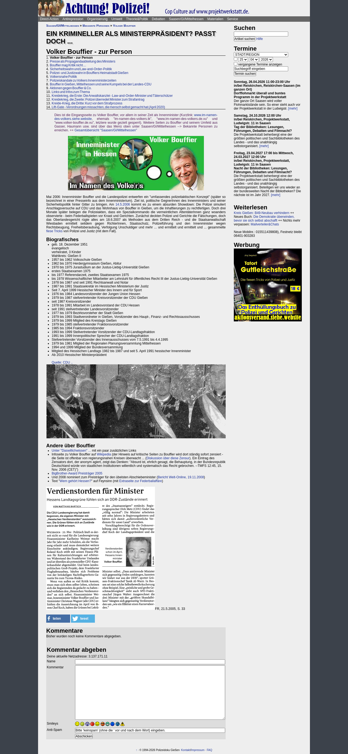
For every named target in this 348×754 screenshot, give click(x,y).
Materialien (215, 19)
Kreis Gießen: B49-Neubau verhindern (261, 213)
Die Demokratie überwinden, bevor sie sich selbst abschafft (264, 218)
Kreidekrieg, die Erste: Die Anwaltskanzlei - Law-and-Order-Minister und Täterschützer (112, 96)
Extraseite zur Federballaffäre (140, 481)
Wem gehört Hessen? (75, 481)
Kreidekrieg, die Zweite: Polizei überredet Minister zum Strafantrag (98, 99)
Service (232, 19)
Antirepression (73, 19)
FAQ (209, 750)
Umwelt (116, 19)
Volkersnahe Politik (63, 77)
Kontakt (185, 750)
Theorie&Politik (137, 19)
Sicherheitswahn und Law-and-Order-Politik (81, 69)
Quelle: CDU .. (62, 362)
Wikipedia (104, 454)
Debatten (158, 19)
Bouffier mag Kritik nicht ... (68, 65)
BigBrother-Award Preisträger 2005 (77, 473)
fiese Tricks (54, 231)
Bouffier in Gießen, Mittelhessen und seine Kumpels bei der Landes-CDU (100, 84)
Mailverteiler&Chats (265, 224)
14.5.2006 (123, 204)
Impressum (197, 750)
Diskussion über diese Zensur (168, 458)
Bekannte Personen (96, 25)
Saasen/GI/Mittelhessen (186, 19)
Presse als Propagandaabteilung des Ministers (82, 61)
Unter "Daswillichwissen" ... (71, 450)
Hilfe (259, 39)
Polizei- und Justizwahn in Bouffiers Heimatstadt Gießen (89, 73)
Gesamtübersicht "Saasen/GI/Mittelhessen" (105, 130)
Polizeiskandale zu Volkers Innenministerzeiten (83, 80)
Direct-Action (49, 19)
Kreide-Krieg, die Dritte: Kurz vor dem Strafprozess (87, 103)
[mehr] (292, 108)
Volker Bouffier (124, 25)
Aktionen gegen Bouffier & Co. (71, 88)
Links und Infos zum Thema (71, 92)
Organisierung (97, 19)
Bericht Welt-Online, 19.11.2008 (181, 477)
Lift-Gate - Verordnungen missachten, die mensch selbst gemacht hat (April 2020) (108, 107)
